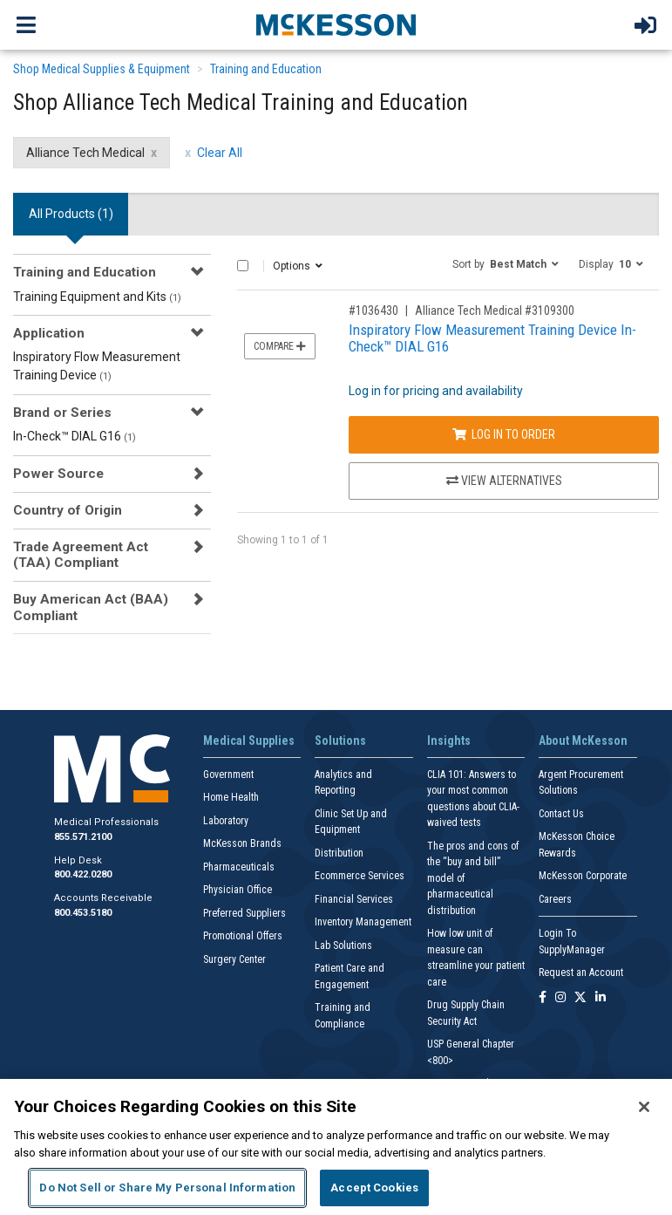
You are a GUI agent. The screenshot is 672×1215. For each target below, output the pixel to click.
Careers (555, 899)
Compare (280, 346)
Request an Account (581, 972)
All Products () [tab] (71, 214)
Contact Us (561, 814)
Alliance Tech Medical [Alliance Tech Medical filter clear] (85, 153)
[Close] (644, 1107)
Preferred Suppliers (244, 913)
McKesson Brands (242, 843)
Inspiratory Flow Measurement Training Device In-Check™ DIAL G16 (492, 338)
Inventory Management (363, 922)
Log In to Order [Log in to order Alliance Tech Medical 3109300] (503, 434)
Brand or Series (62, 412)
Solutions (340, 740)
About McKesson (583, 740)
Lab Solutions (343, 945)
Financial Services (354, 899)
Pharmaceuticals (239, 867)
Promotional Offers (242, 936)
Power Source (58, 473)
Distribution (339, 853)
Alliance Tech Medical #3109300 (494, 310)
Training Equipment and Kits (97, 297)
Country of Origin (67, 510)
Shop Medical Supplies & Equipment (101, 69)
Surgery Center (234, 959)
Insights (449, 740)
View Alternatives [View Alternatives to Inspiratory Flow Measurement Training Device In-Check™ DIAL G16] (504, 481)
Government (228, 774)
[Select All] (242, 265)
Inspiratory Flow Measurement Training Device (96, 366)
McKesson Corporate (583, 876)
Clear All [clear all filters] (219, 153)
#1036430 (373, 310)
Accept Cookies (374, 1187)
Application (49, 333)
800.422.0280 (83, 874)
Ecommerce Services (359, 876)
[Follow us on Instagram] (560, 998)
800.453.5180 (83, 912)
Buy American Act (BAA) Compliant (90, 607)
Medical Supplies (249, 740)
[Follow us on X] (580, 998)
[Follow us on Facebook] (542, 998)
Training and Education (266, 69)
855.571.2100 (83, 837)
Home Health (231, 797)
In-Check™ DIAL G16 (74, 436)
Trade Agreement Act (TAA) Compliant (80, 554)
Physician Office (237, 890)
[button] (505, 263)
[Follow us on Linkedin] (600, 998)
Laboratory (225, 821)
